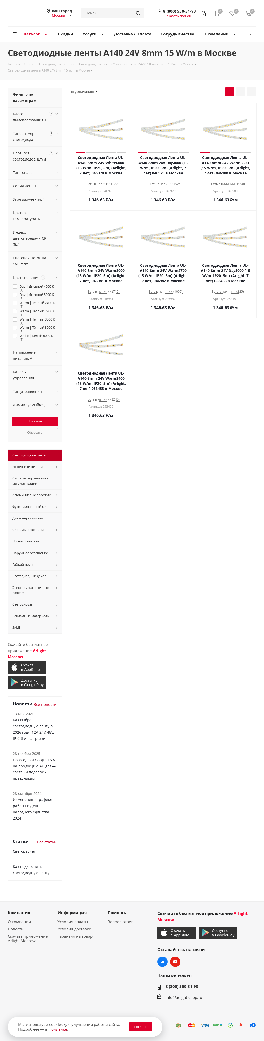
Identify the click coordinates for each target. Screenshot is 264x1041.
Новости (16, 928)
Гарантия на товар (75, 936)
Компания (19, 912)
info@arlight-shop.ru (184, 997)
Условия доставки (74, 928)
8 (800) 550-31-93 (179, 11)
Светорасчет (24, 851)
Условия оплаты (72, 921)
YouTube (175, 962)
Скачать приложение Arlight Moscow (28, 938)
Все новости (45, 704)
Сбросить (35, 432)
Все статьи (47, 841)
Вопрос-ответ (120, 921)
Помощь (117, 912)
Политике (57, 1029)
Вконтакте (162, 962)
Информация (72, 912)
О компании (19, 921)
